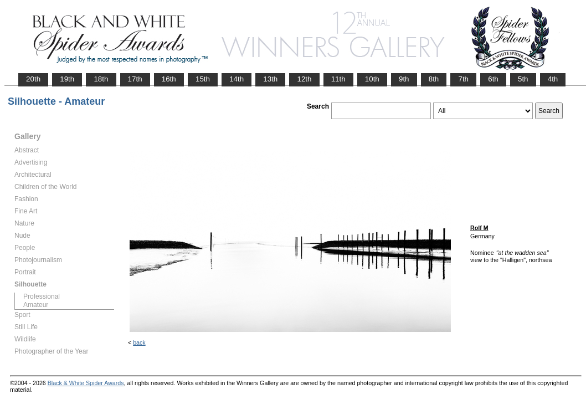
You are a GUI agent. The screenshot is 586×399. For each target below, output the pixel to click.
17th (135, 79)
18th (101, 79)
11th (338, 79)
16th (169, 79)
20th (33, 79)
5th (523, 79)
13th (270, 79)
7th (463, 79)
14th (236, 79)
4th (553, 79)
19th (67, 79)
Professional (41, 296)
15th (202, 79)
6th (493, 79)
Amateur (35, 305)
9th (404, 79)
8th (434, 79)
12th (304, 79)
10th (372, 79)
